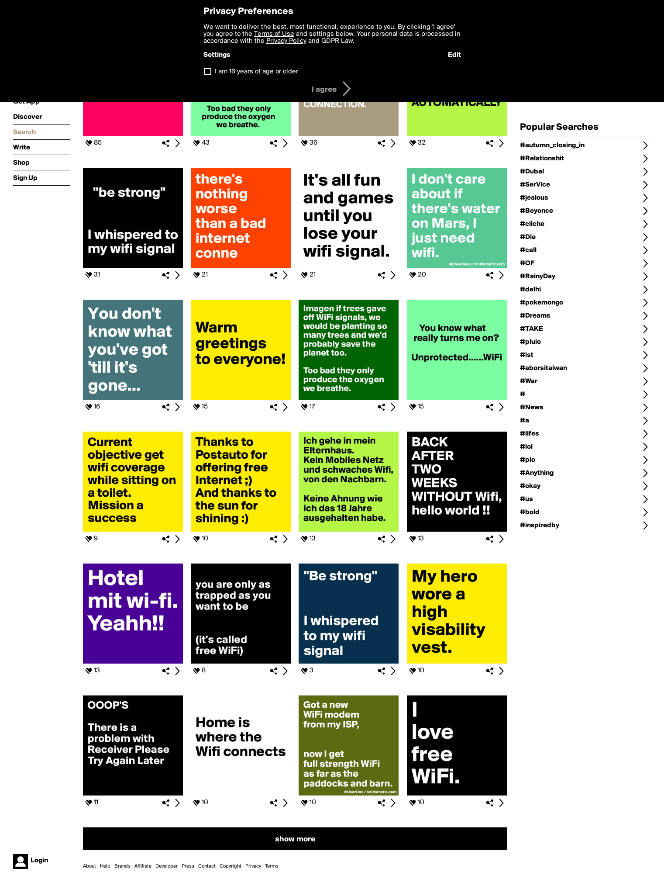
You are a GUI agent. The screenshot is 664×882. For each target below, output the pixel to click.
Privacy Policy (286, 41)
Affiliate (142, 866)
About (89, 866)
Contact (207, 866)
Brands (122, 866)
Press (188, 866)
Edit (454, 55)
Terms (272, 866)
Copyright (230, 866)
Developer (166, 866)
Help (105, 866)
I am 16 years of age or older (256, 71)
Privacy (253, 866)
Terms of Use (274, 34)
